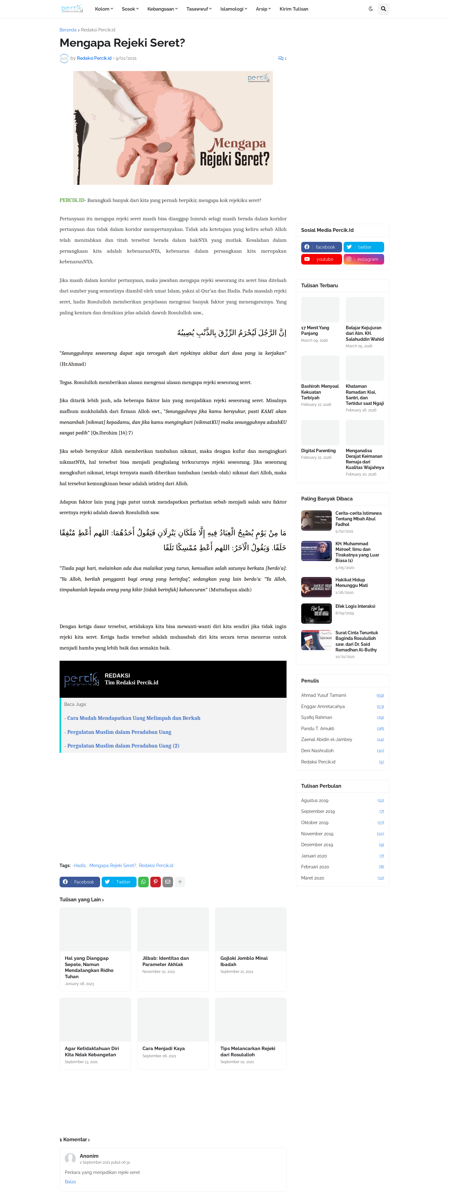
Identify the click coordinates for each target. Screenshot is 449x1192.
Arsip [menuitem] (261, 9)
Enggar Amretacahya (342, 707)
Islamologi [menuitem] (232, 9)
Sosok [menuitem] (128, 9)
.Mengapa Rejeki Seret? (112, 865)
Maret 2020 (342, 878)
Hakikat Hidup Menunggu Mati (352, 582)
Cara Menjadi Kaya (163, 1048)
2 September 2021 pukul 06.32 (105, 1162)
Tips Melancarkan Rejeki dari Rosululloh (247, 1052)
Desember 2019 (342, 845)
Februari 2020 (342, 867)
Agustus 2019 (342, 801)
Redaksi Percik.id (98, 30)
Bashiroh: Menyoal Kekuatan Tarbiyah (320, 392)
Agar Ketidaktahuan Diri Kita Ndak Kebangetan (92, 1052)
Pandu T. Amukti (342, 729)
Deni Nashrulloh (342, 751)
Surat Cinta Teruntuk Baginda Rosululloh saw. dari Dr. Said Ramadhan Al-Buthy (357, 641)
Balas (70, 1181)
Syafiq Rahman (342, 718)
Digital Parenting (318, 450)
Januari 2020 (342, 856)
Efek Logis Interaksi (355, 606)
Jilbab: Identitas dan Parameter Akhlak (165, 961)
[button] (371, 9)
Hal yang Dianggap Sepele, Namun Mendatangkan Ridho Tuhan (89, 967)
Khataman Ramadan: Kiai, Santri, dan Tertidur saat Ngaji (365, 395)
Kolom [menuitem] (102, 9)
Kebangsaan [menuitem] (160, 9)
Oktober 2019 (342, 823)
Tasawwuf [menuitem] (197, 9)
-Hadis (79, 865)
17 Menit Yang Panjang (315, 330)
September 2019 (342, 812)
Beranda (68, 30)
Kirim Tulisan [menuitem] (294, 9)
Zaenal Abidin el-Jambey (342, 740)
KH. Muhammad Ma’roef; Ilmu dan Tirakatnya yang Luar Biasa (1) (357, 552)
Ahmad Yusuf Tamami (342, 695)
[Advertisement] (173, 811)
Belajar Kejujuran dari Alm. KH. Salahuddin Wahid (365, 333)
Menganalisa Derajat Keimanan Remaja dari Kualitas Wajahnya (365, 459)
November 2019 (342, 834)
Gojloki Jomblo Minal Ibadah (244, 961)
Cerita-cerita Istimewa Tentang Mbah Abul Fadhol (359, 519)
